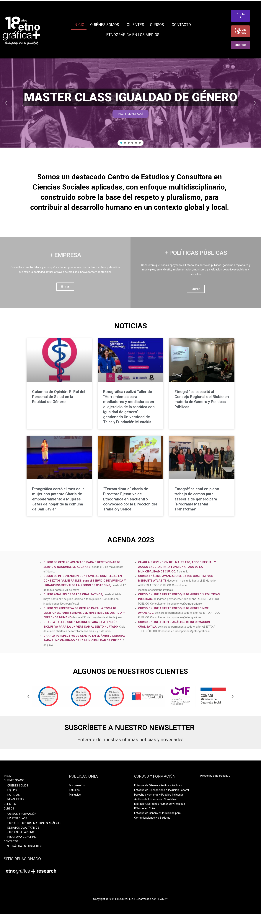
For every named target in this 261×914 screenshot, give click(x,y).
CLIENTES (135, 24)
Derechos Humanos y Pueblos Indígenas (159, 794)
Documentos (77, 785)
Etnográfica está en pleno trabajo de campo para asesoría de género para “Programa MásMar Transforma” (196, 499)
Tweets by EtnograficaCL (215, 775)
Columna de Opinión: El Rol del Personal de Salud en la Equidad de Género (58, 396)
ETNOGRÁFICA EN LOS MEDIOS (132, 34)
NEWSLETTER (15, 799)
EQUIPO (12, 790)
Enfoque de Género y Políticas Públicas (158, 785)
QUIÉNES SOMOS (105, 24)
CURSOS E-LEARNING (20, 832)
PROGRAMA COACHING (22, 836)
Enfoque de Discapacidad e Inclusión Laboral (161, 790)
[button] (6, 103)
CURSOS (158, 24)
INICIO (78, 24)
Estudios (74, 790)
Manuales (75, 794)
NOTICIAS (13, 795)
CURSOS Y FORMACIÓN (21, 813)
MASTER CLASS (17, 818)
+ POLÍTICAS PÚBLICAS (195, 238)
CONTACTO (181, 24)
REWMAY (162, 899)
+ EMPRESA (65, 241)
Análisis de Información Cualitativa (155, 799)
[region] (130, 103)
